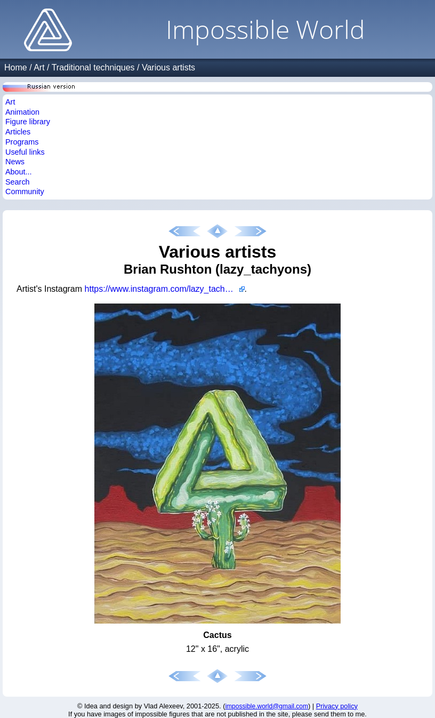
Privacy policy (337, 706)
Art (39, 67)
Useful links (25, 152)
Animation (22, 112)
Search (17, 182)
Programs (21, 142)
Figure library (27, 121)
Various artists (168, 67)
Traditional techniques (93, 67)
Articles (17, 131)
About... (18, 171)
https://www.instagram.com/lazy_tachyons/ (165, 288)
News (15, 161)
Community (24, 191)
